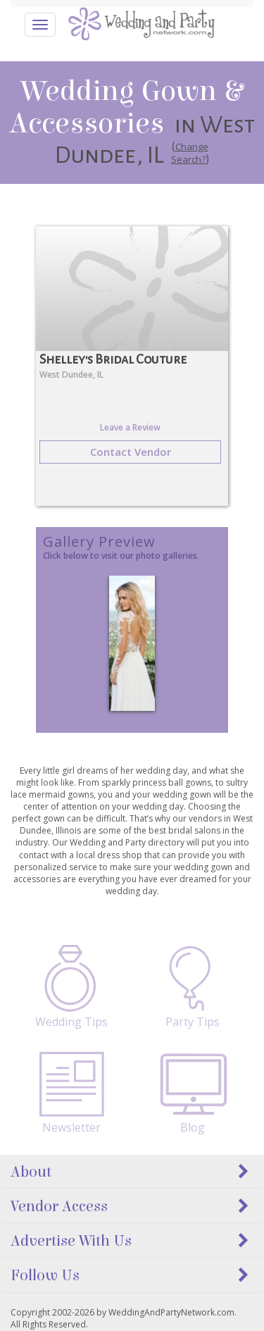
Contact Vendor (130, 452)
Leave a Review (130, 427)
